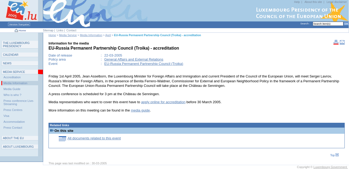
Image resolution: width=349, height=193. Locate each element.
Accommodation (14, 121)
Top (334, 155)
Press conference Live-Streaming (18, 102)
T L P (16, 44)
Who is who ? (12, 94)
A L (18, 146)
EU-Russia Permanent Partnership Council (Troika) (143, 64)
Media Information (91, 35)
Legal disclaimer (337, 2)
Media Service (68, 35)
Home (22, 30)
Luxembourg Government (330, 167)
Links (60, 30)
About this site (313, 2)
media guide (140, 110)
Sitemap (48, 30)
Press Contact (12, 127)
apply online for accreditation (163, 102)
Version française (19, 24)
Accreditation (12, 77)
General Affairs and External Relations (133, 59)
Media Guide (11, 89)
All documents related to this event (94, 138)
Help (297, 2)
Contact (71, 30)
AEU (13, 138)
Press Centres (12, 110)
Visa (6, 115)
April (108, 35)
